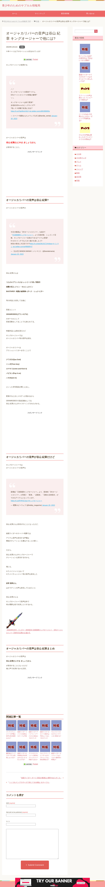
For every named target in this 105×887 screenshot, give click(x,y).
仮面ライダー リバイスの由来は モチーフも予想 (22, 734)
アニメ (78, 162)
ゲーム (78, 166)
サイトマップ (40, 14)
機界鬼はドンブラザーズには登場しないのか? (11, 754)
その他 (78, 155)
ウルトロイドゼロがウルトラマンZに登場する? (56, 734)
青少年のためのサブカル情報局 (28, 5)
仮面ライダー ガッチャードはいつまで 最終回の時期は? (56, 755)
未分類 (78, 177)
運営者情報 (65, 14)
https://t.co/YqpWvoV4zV (20, 112)
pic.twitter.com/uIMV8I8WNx (39, 112)
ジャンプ (79, 170)
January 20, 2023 (17, 255)
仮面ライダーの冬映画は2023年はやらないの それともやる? (22, 755)
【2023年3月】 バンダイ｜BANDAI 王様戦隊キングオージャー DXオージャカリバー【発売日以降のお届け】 (34, 631)
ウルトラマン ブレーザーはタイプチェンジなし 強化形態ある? (45, 755)
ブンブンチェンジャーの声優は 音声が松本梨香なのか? (11, 735)
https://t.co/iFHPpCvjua (19, 501)
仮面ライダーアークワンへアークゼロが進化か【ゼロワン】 (34, 735)
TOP (17, 22)
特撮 (22, 48)
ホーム (14, 14)
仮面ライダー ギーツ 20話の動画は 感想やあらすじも (40, 777)
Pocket (35, 60)
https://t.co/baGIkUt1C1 (38, 244)
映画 (78, 174)
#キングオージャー (35, 501)
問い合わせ (90, 14)
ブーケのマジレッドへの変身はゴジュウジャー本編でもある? (34, 755)
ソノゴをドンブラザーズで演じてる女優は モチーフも (29, 781)
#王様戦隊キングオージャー (22, 235)
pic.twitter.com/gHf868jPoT (22, 247)
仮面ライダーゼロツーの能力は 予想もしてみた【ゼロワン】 (45, 735)
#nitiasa (49, 244)
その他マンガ (81, 158)
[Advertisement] (34, 168)
